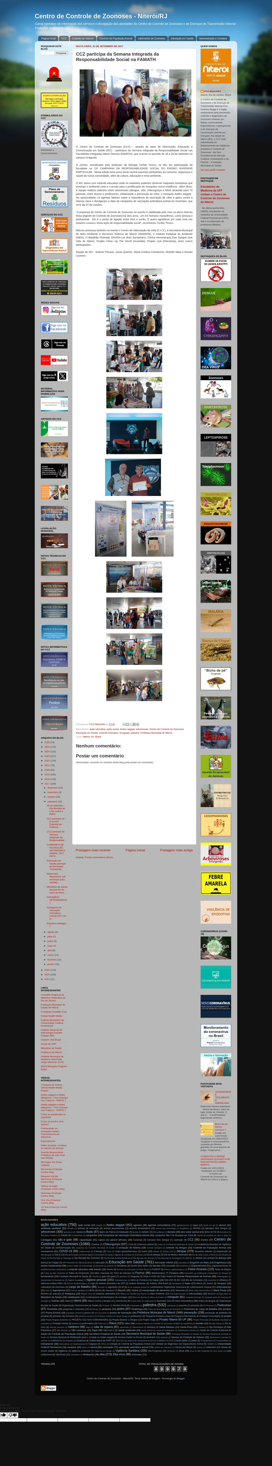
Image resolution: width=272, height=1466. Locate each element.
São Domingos (216, 1327)
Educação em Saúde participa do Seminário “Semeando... (56, 865)
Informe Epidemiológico (77, 1283)
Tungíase (92, 1344)
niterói (77, 1300)
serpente (164, 1337)
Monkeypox (109, 1297)
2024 (47, 751)
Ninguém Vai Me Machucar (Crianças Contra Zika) (51, 1179)
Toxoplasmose (207, 1341)
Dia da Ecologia (71, 1255)
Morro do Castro (157, 1297)
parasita (183, 1305)
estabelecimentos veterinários (53, 1269)
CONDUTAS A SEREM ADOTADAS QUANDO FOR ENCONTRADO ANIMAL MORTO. (215, 1160)
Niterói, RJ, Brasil (92, 736)
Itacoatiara (176, 1283)
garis (104, 1276)
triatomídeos (64, 1344)
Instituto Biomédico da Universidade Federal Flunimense (52, 1023)
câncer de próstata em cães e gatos (212, 1235)
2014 (47, 979)
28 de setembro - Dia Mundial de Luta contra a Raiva (56, 809)
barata (135, 1232)
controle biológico (154, 1248)
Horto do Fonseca (139, 1280)
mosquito (173, 1296)
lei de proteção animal (137, 1287)
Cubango (98, 1251)
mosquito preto (211, 1297)
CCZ (64, 38)
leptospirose (59, 1290)
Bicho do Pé (210, 1232)
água (195, 1225)
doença (222, 1258)
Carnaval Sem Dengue (158, 1240)
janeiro (51, 964)
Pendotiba (52, 1309)
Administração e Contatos (213, 38)
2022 (47, 760)
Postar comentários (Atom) (99, 857)
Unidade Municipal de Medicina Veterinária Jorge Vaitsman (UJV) (52, 1059)
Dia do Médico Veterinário (176, 1255)
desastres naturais (203, 1251)
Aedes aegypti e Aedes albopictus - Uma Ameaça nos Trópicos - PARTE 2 (54, 1107)
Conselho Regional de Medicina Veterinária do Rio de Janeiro (53, 997)
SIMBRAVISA (56, 1341)
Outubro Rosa (119, 1305)
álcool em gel (209, 1225)
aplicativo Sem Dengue (216, 1228)
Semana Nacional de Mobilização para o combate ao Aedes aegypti (82, 1337)
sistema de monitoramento (138, 1341)
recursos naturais (142, 1323)
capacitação (85, 1239)
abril (49, 950)
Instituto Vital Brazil (51, 1039)
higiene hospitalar (75, 1280)
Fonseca (173, 1273)
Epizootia (100, 1266)
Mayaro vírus (86, 1294)
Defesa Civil (168, 1251)
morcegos (122, 1297)
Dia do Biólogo (153, 1255)
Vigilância (62, 1351)
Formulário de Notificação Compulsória (201, 1273)
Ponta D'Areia (53, 1312)
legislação (112, 1287)
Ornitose (105, 1305)
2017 (47, 783)
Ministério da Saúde (51, 1048)
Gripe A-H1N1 (149, 1276)
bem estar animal (190, 1232)
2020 (47, 770)
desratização (46, 1255)
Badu (89, 1231)
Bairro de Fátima (107, 1232)
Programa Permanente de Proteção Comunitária (197, 1316)
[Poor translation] (12, 1415)
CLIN (130, 1244)
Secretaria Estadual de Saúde (104, 1334)
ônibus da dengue (207, 1301)
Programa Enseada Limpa (158, 1316)
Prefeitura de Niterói (51, 1052)
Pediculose (224, 1305)
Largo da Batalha (80, 1286)
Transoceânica (222, 1341)
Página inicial (48, 38)
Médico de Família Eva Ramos (133, 1294)
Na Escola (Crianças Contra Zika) (51, 1170)
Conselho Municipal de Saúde (101, 1248)
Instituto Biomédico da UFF (112, 1283)
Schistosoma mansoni (187, 1330)
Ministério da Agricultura (218, 1294)
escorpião (170, 1266)
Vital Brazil (61, 1354)
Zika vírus (119, 1354)
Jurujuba (221, 1283)
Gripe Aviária (166, 1276)
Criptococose (84, 1251)
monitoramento (93, 1297)
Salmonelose (137, 1327)
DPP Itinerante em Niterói (73, 1263)
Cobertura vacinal (145, 1244)
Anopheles (184, 1228)
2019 (47, 774)
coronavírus (47, 1251)
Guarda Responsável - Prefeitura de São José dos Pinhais (53, 1155)
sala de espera (103, 1326)
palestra (135, 733)
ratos (127, 1323)
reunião (200, 1323)
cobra (160, 1244)
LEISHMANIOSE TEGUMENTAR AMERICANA (223, 1098)
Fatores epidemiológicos (174, 1269)
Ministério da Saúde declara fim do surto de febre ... (57, 890)
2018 (47, 779)
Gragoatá (124, 733)
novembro (52, 792)
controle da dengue (176, 1247)
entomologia (87, 1266)
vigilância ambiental (80, 1351)
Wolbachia (88, 1354)
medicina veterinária (105, 1294)
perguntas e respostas (73, 1309)
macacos (109, 1290)
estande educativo (108, 733)
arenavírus (68, 1232)
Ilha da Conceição (194, 1280)
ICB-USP (168, 1280)
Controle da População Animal (115, 38)
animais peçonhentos (114, 1228)
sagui (88, 1327)
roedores (73, 1326)
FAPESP (156, 1269)
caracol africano (118, 1239)
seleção (196, 1334)
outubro (51, 797)
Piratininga (136, 1309)
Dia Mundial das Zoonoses (87, 1258)
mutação (44, 1301)
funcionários (47, 1276)
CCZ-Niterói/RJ (212, 91)
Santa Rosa (186, 1327)
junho (50, 941)
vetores (224, 1347)
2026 (47, 742)
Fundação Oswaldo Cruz (54, 1011)
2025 (47, 747)
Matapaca (70, 1293)
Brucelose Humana (49, 1235)
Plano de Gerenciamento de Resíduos (164, 1309)
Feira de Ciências (122, 1273)
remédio (156, 1323)
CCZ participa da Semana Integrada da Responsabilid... (56, 836)
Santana (201, 1327)
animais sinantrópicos (140, 1228)
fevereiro (52, 959)
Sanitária (151, 1327)
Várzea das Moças (184, 1347)
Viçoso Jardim (47, 1351)
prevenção (190, 1312)
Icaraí (156, 1280)
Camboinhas (77, 1235)
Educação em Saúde (182, 38)
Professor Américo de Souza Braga (112, 1316)
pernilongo (93, 1309)
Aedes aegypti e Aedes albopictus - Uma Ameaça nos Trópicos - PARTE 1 (54, 1098)
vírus (181, 1351)
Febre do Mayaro (223, 1269)
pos (96, 1313)
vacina (93, 1347)
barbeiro (145, 1232)
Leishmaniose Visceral (200, 1287)
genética (123, 1276)
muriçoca (224, 1297)
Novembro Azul (164, 1301)
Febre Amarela (197, 1269)
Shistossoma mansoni (219, 1337)
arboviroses (142, 729)
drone (89, 1263)
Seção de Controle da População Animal (62, 1334)
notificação (148, 1301)
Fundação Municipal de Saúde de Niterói (53, 1006)
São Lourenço (78, 1330)
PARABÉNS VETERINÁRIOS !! (57, 900)
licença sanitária (78, 1290)
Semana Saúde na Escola (130, 1337)
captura (101, 1240)
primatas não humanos (64, 1316)
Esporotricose (48, 1141)
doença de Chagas (50, 1262)
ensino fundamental (51, 1265)
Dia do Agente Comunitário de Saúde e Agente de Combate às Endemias (112, 1255)
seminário (151, 1337)
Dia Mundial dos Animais (143, 1258)
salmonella (124, 1327)
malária (134, 1290)
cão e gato (65, 1239)
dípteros (188, 1258)
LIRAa (91, 1290)
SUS (171, 1341)
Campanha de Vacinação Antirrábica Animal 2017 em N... (57, 913)
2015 (47, 974)
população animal (73, 1313)
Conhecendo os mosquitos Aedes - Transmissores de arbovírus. (50, 1132)
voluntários (75, 1355)
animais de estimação (88, 1228)
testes (194, 1340)
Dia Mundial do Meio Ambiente (117, 1258)
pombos (227, 1309)
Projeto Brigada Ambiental (57, 1320)
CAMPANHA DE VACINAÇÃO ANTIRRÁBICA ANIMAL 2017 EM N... (56, 850)
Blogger (181, 1378)
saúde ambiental (127, 1330)
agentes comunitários (159, 1225)
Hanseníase (46, 1280)
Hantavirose (59, 1280)
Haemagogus (222, 1276)
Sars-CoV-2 (108, 1330)
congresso (80, 1248)
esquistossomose (219, 1266)
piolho (120, 1308)
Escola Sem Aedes (140, 1266)
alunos (222, 1225)
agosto (51, 932)
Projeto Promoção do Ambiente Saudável (210, 1320)
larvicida (100, 1287)
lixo (99, 1290)
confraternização (63, 1248)
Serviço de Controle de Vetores (187, 1337)
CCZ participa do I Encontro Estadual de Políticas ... (56, 823)
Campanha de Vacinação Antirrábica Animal (126, 1235)
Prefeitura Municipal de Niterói (156, 733)
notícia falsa (136, 1301)
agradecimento (183, 1225)
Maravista (180, 1290)
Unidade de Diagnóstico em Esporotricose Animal (179, 1344)
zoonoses (137, 1354)
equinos (110, 1266)
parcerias (195, 1305)
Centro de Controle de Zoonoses (167, 729)
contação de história (130, 1247)
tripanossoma (78, 1344)
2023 (47, 756)
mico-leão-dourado (178, 1294)
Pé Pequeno (208, 1305)
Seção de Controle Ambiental (214, 1330)
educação (100, 1262)
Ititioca (199, 1283)
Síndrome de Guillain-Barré (89, 1340)
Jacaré (210, 1283)
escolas (157, 1265)
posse (103, 1313)
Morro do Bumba (140, 1297)
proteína (75, 1323)
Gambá (95, 1276)
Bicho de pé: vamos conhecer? (221, 1127)
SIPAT (109, 1340)
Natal (67, 1301)
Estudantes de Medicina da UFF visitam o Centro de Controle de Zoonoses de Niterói (215, 194)
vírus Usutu (218, 1351)
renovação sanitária (172, 1323)
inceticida (212, 1280)
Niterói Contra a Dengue (99, 1301)
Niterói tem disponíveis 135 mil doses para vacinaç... (56, 878)
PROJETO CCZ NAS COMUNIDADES (90, 1320)
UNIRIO (210, 1344)
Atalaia (79, 1232)
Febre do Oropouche (79, 1273)
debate (156, 1251)
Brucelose (224, 1232)
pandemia (171, 1305)
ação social (113, 729)
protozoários (88, 1323)
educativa (183, 1263)
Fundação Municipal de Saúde (73, 1276)
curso (144, 1251)
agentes (137, 1225)
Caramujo (137, 1240)
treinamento (47, 1344)
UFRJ (103, 1344)
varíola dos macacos (162, 1347)
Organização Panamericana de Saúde (80, 1305)
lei (123, 1287)
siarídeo (44, 1341)
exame (110, 1269)
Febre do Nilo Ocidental (54, 1273)
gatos (113, 1276)
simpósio (69, 1341)
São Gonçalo (62, 1330)
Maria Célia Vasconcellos (199, 1290)
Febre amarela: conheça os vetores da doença (53, 1146)
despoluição (222, 1251)
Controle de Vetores (83, 38)
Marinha (45, 1294)
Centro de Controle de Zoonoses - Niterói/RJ (101, 16)
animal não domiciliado (166, 1228)
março (50, 955)
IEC (179, 1280)
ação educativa (98, 729)
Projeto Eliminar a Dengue (124, 1320)
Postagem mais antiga (176, 850)
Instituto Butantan (137, 1283)
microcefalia (195, 1293)
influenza (223, 1280)
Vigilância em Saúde (103, 1351)
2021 (47, 765)
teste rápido (181, 1340)
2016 (47, 970)
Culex (109, 1251)
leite (47, 1290)
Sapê (95, 1330)
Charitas (95, 1244)
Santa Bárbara (166, 1327)
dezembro (52, 787)
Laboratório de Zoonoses (151, 38)
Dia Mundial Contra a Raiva (203, 1255)
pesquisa (106, 1309)
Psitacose (102, 1323)
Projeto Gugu (149, 1320)
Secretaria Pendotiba (180, 1334)
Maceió (122, 1290)
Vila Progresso (155, 1351)
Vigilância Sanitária (127, 1350)
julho (50, 936)
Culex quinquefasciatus (126, 1251)
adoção (99, 1225)
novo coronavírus (184, 1301)
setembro (52, 801)
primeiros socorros (86, 1316)
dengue (181, 1251)
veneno (199, 1347)
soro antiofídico (159, 1341)
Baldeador (124, 1232)
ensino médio (73, 1266)
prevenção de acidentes (216, 1313)
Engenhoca (220, 1262)
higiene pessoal (96, 1279)
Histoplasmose (121, 1280)
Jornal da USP (48, 1044)
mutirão (55, 1301)
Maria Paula (220, 1290)
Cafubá (64, 1235)
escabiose (122, 1266)
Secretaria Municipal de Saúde (145, 1333)
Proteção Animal (60, 1323)
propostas (45, 1323)
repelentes (187, 1323)
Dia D (57, 1255)
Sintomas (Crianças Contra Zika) (51, 1194)
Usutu (84, 1347)
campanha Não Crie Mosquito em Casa (174, 1235)
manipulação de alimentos (156, 1290)
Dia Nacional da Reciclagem (170, 1258)
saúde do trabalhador (165, 1330)
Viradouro (171, 1351)
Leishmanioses (223, 1287)
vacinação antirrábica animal (134, 1347)
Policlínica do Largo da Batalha (200, 1309)
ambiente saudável (51, 1228)
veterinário (211, 1347)
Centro (204, 1239)
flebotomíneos (158, 1273)
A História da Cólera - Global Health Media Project (52, 1088)
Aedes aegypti (127, 729)
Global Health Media (51, 1016)
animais (70, 1228)
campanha (91, 1235)
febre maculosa (102, 1273)
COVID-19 (65, 1251)
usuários (71, 1347)
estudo (97, 1269)
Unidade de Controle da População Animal (130, 1344)
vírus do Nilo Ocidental (199, 1351)
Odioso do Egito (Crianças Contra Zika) (53, 1187)
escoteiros (183, 1266)
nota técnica (121, 1301)
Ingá (92, 1283)
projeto (227, 1316)
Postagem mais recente (93, 850)
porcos (87, 1313)
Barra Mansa (158, 1232)
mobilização (73, 1297)
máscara (57, 1294)
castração (178, 1240)
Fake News (144, 1269)
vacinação (107, 1347)
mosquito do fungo (193, 1297)
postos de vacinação (120, 1312)
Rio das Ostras (215, 1323)
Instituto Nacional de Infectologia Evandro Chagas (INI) (51, 1033)
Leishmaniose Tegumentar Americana (168, 1287)
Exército (120, 1269)
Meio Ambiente (157, 1294)
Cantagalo (46, 1239)
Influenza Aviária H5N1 (52, 1283)
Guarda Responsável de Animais (194, 1276)
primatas (45, 1316)
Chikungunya (111, 1244)
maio (50, 946)
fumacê (225, 1273)
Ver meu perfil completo (213, 170)
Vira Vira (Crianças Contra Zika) (51, 1201)
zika (102, 1354)
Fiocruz (140, 1272)
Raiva (112, 1323)
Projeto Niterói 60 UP (172, 1319)
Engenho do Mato (199, 1262)
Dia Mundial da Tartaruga (60, 1258)
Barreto (171, 1232)
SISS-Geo (120, 1341)
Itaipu (187, 1283)
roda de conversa (57, 1327)
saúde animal (147, 1330)
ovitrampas (134, 1305)
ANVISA (197, 1228)
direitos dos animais (205, 1258)
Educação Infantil (164, 1262)
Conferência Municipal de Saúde (180, 1244)
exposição (131, 1269)
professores (136, 1316)
